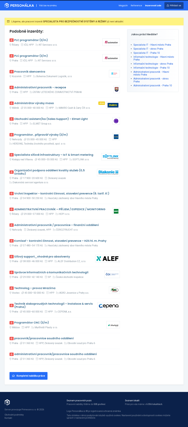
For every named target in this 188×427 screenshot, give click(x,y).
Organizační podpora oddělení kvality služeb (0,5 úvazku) (49, 172)
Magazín (123, 5)
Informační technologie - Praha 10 (151, 67)
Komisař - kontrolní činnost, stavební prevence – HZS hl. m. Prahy (60, 241)
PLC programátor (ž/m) (31, 40)
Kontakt (8, 418)
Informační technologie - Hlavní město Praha (153, 58)
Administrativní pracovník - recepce (40, 87)
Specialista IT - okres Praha (148, 48)
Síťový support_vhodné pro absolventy (42, 256)
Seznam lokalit (132, 400)
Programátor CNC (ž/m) (31, 322)
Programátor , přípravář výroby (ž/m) (41, 134)
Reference (136, 5)
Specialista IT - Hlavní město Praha (152, 44)
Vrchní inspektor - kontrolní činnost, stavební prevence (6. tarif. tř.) (61, 193)
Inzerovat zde (153, 5)
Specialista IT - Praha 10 (146, 52)
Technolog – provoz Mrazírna (34, 288)
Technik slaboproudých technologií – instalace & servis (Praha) (53, 305)
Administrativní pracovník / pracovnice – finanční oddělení (56, 225)
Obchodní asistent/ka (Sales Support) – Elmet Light (51, 119)
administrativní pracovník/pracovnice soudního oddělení (55, 354)
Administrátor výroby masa (34, 103)
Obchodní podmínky (14, 415)
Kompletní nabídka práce (28, 375)
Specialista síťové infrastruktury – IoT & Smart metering (53, 154)
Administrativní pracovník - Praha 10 (152, 85)
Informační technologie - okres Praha (153, 63)
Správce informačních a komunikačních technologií (51, 272)
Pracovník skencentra (29, 71)
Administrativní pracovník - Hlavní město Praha (151, 73)
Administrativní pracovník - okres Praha (151, 80)
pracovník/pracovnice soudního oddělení (44, 338)
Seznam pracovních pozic (79, 400)
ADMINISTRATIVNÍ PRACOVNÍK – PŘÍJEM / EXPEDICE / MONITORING (59, 209)
